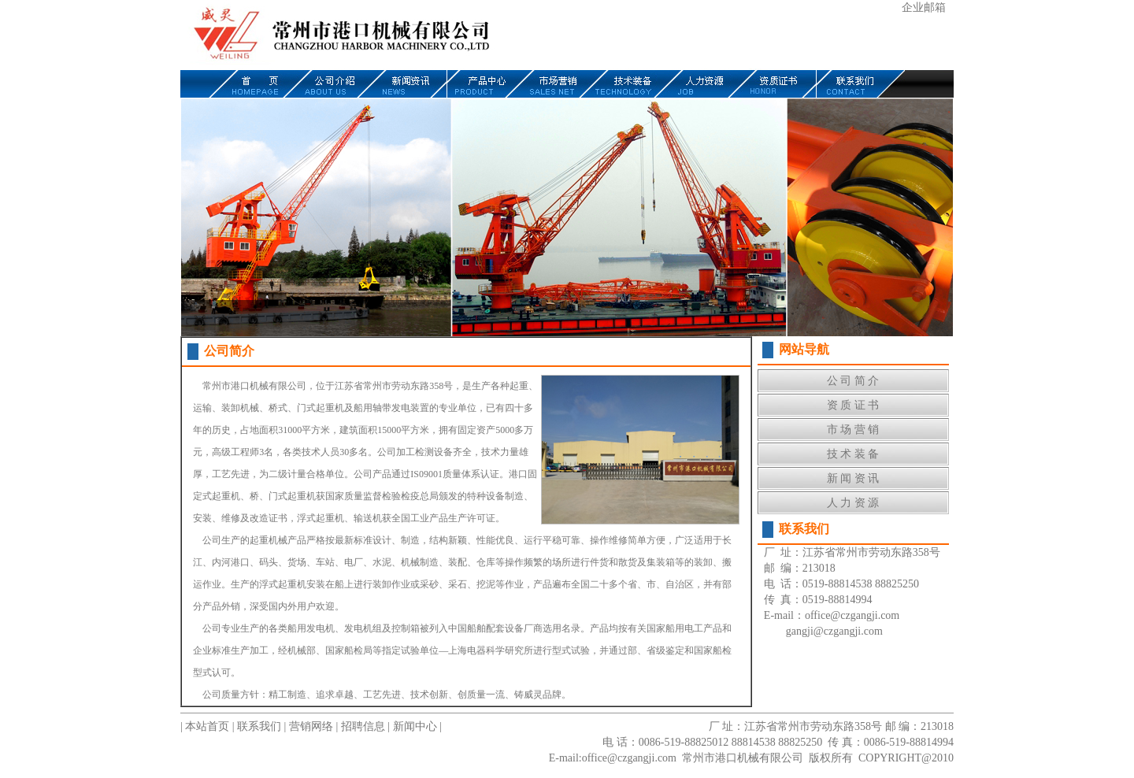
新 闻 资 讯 (853, 478)
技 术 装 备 (853, 454)
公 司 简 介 (853, 381)
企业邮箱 (924, 7)
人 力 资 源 (853, 503)
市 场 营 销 (853, 429)
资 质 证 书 (853, 405)
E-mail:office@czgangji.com (612, 758)
